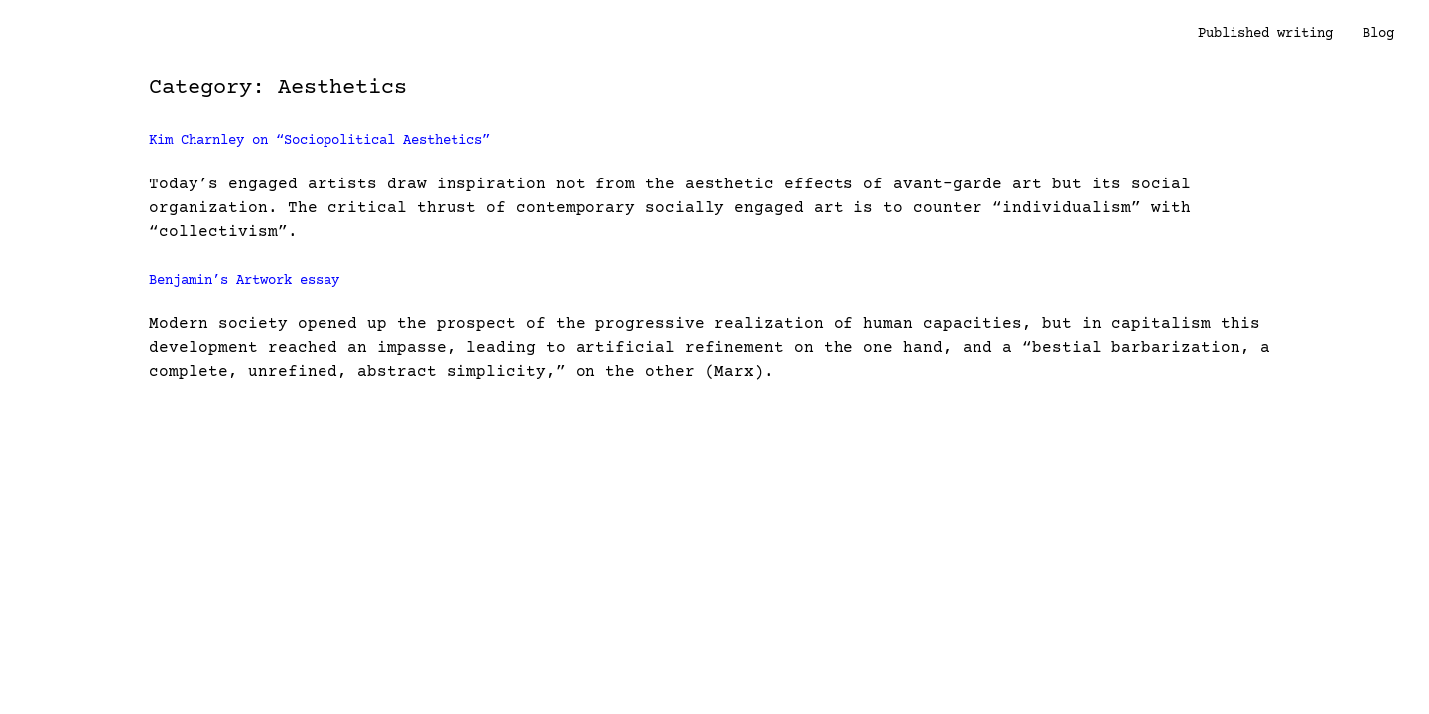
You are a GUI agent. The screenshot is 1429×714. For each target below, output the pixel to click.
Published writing (1265, 34)
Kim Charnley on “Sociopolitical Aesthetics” (319, 141)
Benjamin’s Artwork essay (244, 281)
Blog (1378, 34)
